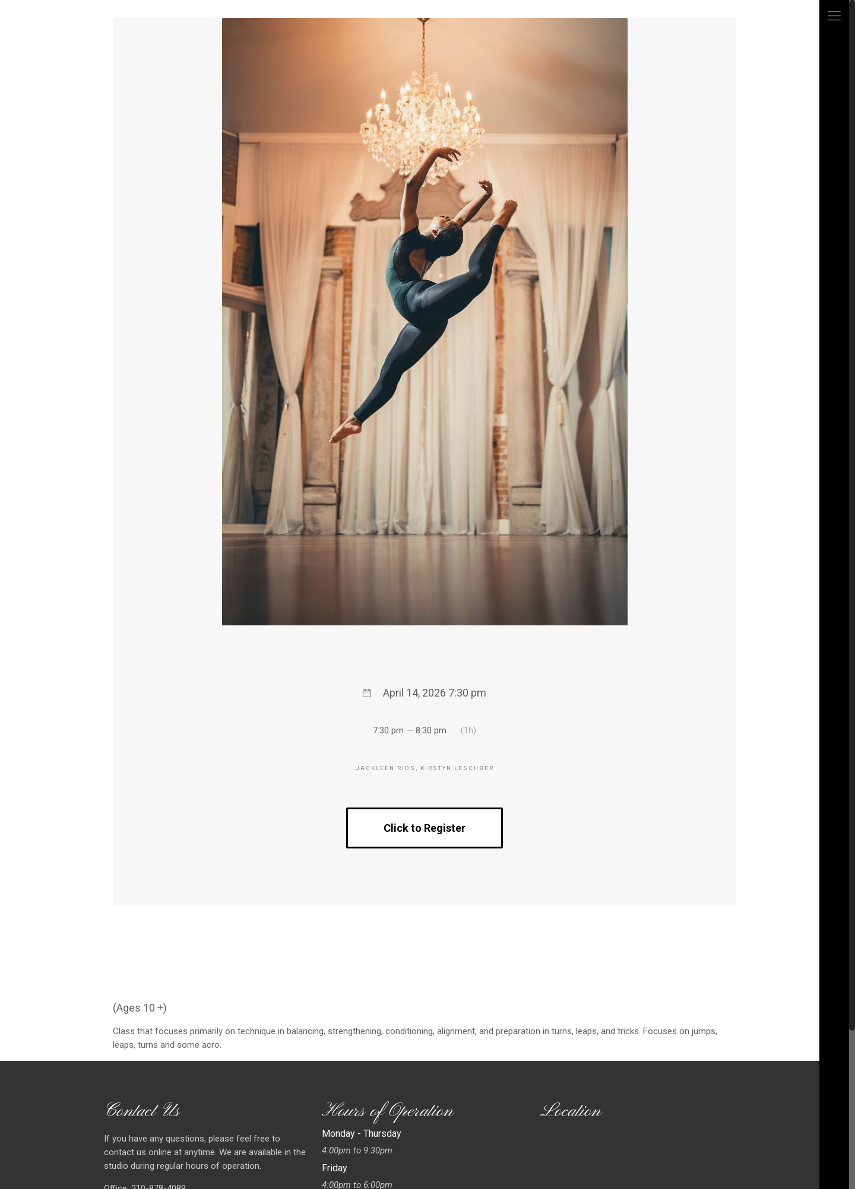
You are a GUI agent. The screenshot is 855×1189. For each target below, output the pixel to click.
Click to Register (425, 828)
